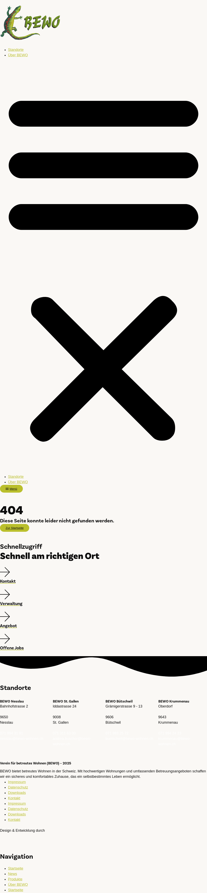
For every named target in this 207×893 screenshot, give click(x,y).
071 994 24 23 (169, 733)
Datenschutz (18, 787)
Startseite (15, 868)
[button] (103, 266)
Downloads (17, 793)
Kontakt (14, 798)
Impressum (17, 782)
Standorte (16, 50)
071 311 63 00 (64, 733)
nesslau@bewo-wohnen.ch (21, 739)
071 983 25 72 (117, 733)
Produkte (15, 879)
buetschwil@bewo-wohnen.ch (129, 739)
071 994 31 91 (11, 733)
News (12, 874)
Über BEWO (18, 55)
